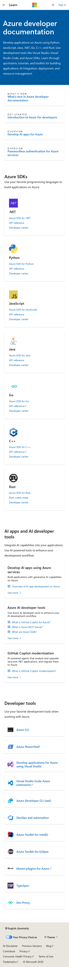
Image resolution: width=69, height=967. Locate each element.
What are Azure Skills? (24, 632)
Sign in (62, 4)
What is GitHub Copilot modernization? (34, 671)
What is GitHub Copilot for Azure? (31, 622)
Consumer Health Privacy (17, 956)
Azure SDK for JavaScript (23, 309)
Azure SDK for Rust (20, 492)
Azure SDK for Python (21, 264)
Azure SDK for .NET (20, 218)
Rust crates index (18, 497)
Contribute (9, 951)
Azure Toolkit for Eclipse (32, 851)
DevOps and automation (32, 817)
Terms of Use (46, 956)
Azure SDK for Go (19, 401)
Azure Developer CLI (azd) (33, 800)
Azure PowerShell (28, 747)
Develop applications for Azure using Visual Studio (37, 764)
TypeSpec (22, 885)
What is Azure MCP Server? (27, 627)
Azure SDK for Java (19, 355)
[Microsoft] (34, 5)
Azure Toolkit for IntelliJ (32, 834)
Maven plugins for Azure (32, 868)
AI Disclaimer (10, 946)
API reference (16, 223)
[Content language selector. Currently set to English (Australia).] (17, 928)
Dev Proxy (23, 902)
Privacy (24, 951)
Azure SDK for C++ (20, 447)
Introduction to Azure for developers (32, 117)
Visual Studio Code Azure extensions (33, 783)
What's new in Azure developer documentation (28, 98)
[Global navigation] (3, 5)
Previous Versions (32, 946)
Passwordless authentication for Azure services (33, 153)
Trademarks (9, 961)
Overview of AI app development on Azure (36, 586)
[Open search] (53, 5)
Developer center (18, 227)
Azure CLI (22, 730)
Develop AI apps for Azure (25, 134)
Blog (48, 946)
